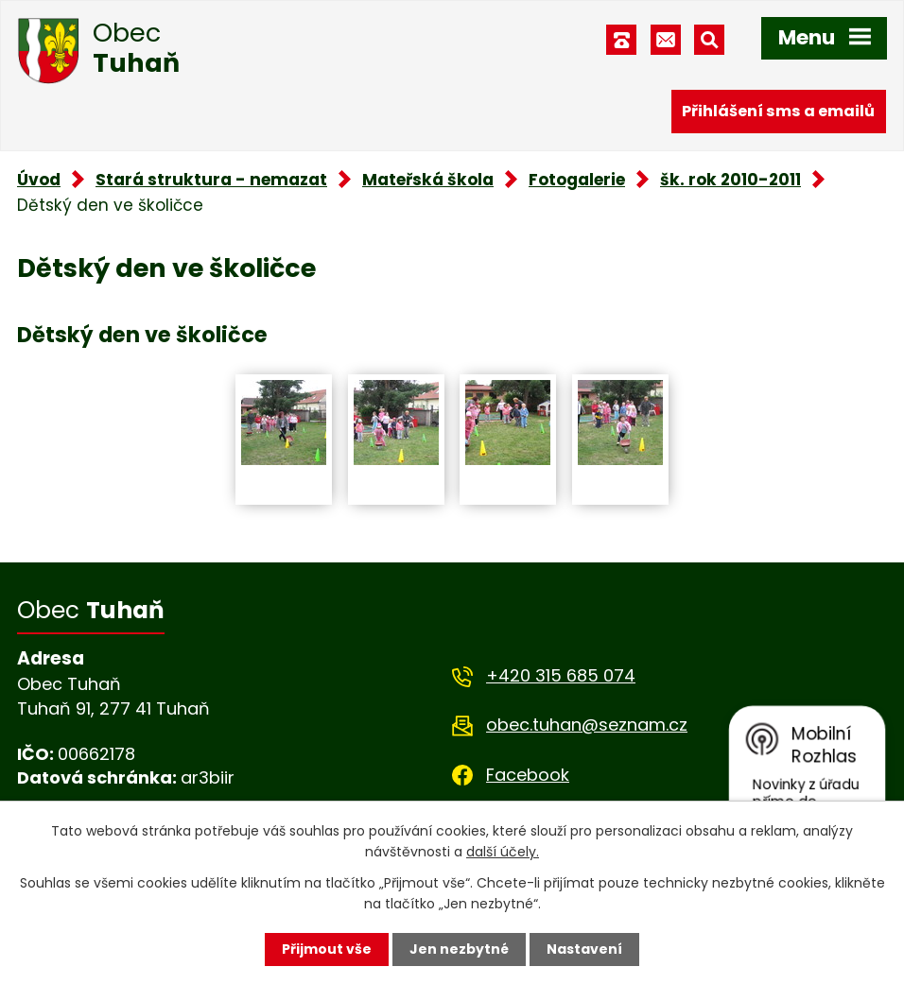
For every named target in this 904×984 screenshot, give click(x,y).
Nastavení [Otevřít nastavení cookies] (584, 949)
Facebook (527, 774)
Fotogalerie (577, 179)
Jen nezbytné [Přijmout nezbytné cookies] (459, 949)
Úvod (39, 179)
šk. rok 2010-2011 (730, 179)
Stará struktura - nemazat (211, 179)
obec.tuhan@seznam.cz (586, 724)
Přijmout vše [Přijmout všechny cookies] (327, 949)
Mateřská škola (428, 179)
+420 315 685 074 (560, 675)
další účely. (502, 851)
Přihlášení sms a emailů (778, 111)
